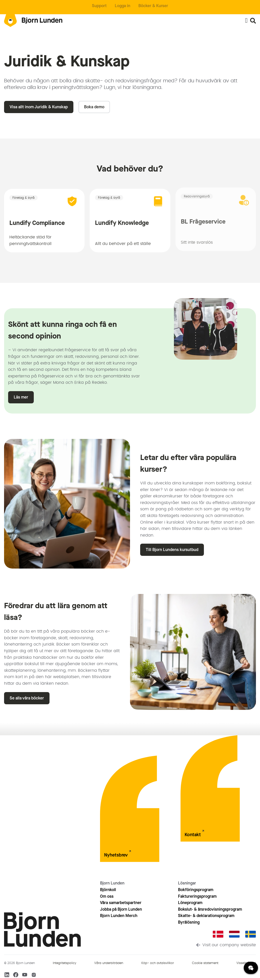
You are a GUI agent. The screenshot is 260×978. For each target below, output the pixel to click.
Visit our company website (229, 945)
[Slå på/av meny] (246, 20)
